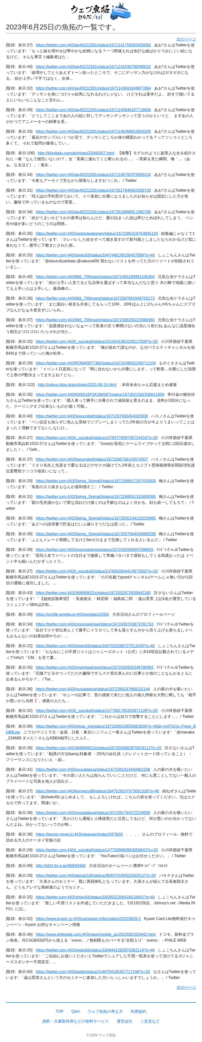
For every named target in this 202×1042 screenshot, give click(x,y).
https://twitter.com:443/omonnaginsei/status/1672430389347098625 (94, 550)
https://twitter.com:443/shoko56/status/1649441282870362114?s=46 (95, 950)
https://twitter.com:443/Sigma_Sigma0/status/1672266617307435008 (96, 481)
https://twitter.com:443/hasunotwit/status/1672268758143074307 (92, 459)
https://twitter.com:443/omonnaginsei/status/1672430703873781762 (94, 624)
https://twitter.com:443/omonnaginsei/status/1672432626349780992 (94, 667)
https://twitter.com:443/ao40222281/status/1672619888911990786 (93, 212)
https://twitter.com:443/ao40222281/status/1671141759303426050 (93, 45)
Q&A (75, 1011)
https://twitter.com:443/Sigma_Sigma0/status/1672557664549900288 (96, 534)
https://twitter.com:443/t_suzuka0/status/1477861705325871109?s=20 (97, 710)
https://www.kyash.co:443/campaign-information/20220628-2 (88, 919)
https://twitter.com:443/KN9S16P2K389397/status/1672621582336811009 (100, 394)
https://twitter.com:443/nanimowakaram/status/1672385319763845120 (97, 233)
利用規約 (138, 1011)
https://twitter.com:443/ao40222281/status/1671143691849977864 (93, 88)
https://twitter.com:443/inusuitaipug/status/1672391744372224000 (93, 813)
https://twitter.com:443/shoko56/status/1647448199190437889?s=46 (95, 255)
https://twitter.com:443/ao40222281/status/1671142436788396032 (93, 67)
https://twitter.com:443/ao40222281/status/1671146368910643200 (93, 131)
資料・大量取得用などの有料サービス (75, 1021)
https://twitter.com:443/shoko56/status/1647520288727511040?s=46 (95, 646)
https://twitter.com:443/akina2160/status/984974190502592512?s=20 (96, 875)
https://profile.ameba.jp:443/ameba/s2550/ (72, 614)
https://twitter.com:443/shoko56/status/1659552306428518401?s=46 (95, 897)
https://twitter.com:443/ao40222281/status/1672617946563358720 (93, 190)
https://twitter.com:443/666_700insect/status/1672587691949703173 (95, 298)
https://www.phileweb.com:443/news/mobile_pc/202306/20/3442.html (96, 934)
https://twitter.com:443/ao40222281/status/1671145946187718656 (93, 110)
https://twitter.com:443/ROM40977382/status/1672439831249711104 (96, 363)
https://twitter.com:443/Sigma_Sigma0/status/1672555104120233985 (96, 518)
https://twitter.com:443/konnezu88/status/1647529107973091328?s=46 (97, 791)
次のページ (186, 39)
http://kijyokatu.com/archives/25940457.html (76, 153)
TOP (60, 1011)
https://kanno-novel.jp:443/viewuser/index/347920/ (79, 834)
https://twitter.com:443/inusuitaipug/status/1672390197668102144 (93, 689)
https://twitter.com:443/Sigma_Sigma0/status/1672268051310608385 (96, 496)
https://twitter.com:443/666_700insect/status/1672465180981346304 (95, 277)
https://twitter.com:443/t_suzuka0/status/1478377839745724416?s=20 (97, 438)
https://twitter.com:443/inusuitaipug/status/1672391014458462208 (93, 769)
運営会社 (124, 1021)
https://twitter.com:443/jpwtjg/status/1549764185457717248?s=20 (93, 972)
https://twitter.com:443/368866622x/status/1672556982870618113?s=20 (99, 748)
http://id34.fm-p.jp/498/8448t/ (61, 866)
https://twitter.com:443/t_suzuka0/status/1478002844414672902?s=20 (97, 571)
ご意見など (150, 1021)
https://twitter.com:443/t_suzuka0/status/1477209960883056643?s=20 (97, 850)
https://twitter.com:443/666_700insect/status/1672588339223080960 (95, 320)
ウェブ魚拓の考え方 (105, 1011)
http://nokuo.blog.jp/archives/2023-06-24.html (77, 385)
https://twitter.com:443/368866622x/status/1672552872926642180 (93, 593)
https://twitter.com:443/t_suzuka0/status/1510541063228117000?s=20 (97, 341)
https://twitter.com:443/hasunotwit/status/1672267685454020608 (92, 416)
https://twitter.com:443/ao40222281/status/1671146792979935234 (93, 175)
